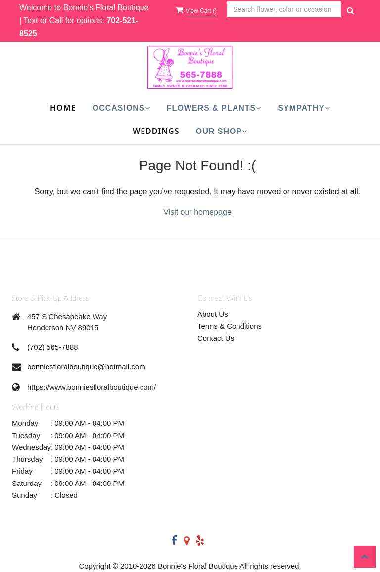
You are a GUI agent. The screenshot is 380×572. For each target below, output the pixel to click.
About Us (212, 314)
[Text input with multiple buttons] (284, 9)
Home (63, 107)
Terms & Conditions (229, 326)
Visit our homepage (197, 212)
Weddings (156, 131)
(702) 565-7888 (52, 347)
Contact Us (215, 338)
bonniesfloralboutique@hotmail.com (86, 366)
